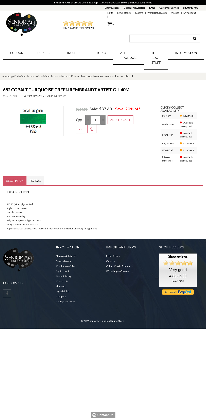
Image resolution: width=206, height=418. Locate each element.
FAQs (152, 7)
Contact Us (62, 281)
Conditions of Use (65, 266)
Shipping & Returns (66, 256)
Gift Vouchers (112, 7)
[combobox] (159, 38)
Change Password (65, 301)
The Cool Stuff (156, 57)
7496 (81, 27)
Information (186, 53)
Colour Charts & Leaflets (119, 266)
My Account (190, 13)
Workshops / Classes (117, 271)
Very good (178, 270)
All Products (128, 55)
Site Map (60, 286)
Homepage (8, 76)
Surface (44, 53)
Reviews (35, 180)
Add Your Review (56, 95)
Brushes (73, 53)
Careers (139, 13)
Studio (100, 53)
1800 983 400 (190, 7)
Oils (18, 76)
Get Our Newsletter (134, 7)
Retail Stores (124, 13)
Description (14, 180)
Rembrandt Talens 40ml (59, 76)
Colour (16, 53)
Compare (61, 296)
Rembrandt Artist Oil (33, 76)
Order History (63, 276)
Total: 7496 (178, 281)
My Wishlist (62, 291)
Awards (175, 13)
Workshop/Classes (157, 13)
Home (110, 13)
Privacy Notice (64, 261)
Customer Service (169, 7)
